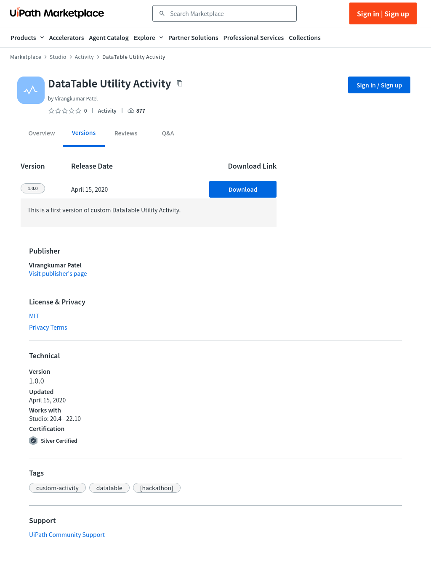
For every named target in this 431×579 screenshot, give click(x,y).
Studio (58, 56)
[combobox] (230, 13)
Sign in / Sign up (379, 85)
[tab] (42, 135)
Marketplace (25, 56)
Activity (84, 56)
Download (243, 189)
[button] (57, 488)
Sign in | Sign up (383, 13)
